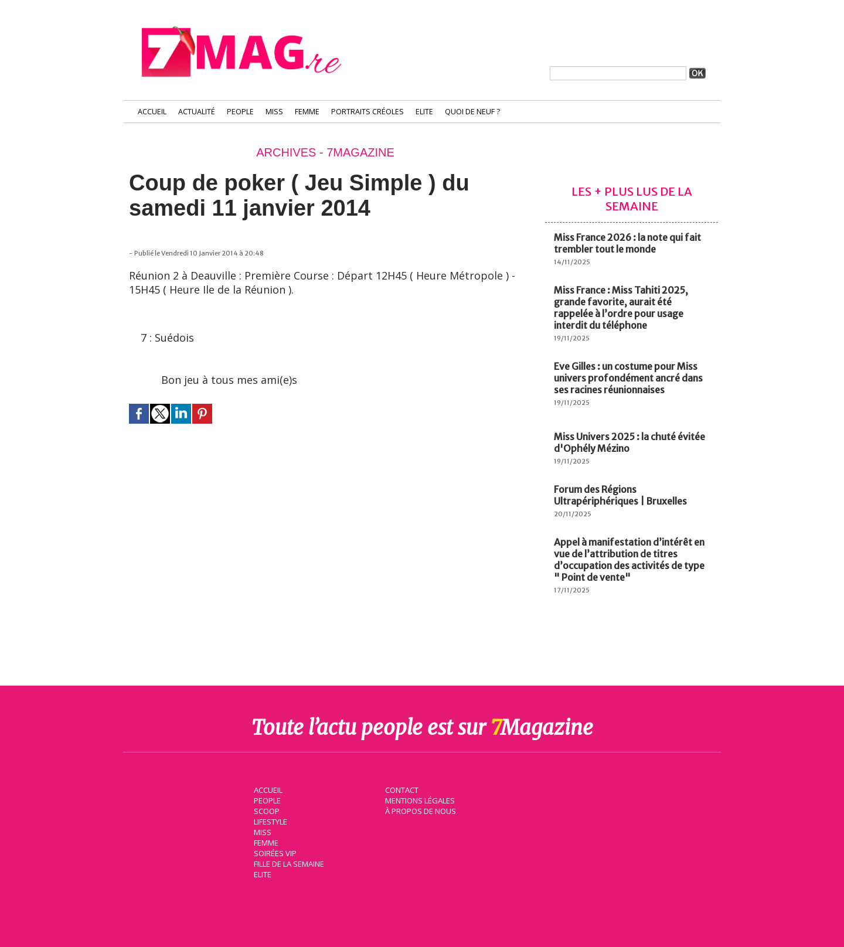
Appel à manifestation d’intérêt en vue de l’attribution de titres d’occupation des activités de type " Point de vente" (629, 559)
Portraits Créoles (367, 112)
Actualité (196, 112)
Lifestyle (268, 820)
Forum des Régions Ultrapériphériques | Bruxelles (620, 495)
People (240, 112)
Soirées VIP (273, 852)
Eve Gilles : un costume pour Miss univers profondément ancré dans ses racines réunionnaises (628, 378)
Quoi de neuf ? (472, 112)
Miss (274, 112)
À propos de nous (419, 810)
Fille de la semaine (287, 862)
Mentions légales (418, 799)
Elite (424, 112)
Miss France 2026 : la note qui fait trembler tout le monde (627, 243)
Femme (307, 112)
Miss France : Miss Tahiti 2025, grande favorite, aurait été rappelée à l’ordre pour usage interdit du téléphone (621, 307)
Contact (400, 789)
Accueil (152, 112)
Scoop (265, 810)
